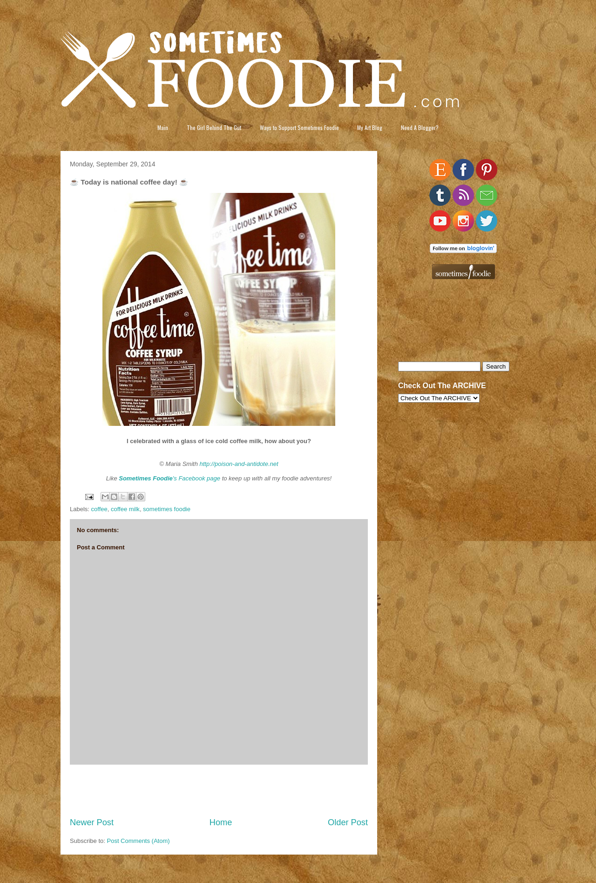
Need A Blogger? (420, 127)
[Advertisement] (219, 791)
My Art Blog (369, 127)
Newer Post (92, 822)
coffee (99, 509)
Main (162, 127)
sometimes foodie (166, 509)
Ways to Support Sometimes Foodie (299, 127)
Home (221, 822)
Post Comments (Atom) (138, 840)
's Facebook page (169, 478)
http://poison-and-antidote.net (239, 463)
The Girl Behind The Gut (214, 127)
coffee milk (125, 509)
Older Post (348, 822)
